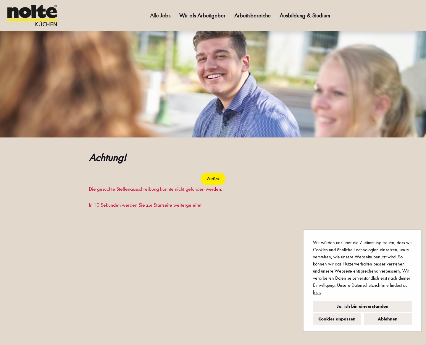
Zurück (213, 179)
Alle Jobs (160, 15)
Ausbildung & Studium (305, 15)
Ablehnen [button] (388, 319)
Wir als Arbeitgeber (202, 15)
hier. (317, 292)
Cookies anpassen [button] (337, 319)
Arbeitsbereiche (252, 15)
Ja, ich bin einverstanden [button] (362, 306)
